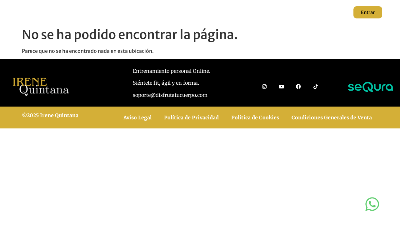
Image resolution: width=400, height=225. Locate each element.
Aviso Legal (137, 117)
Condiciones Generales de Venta (332, 117)
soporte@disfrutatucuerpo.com (170, 95)
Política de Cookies (255, 117)
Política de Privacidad (191, 117)
